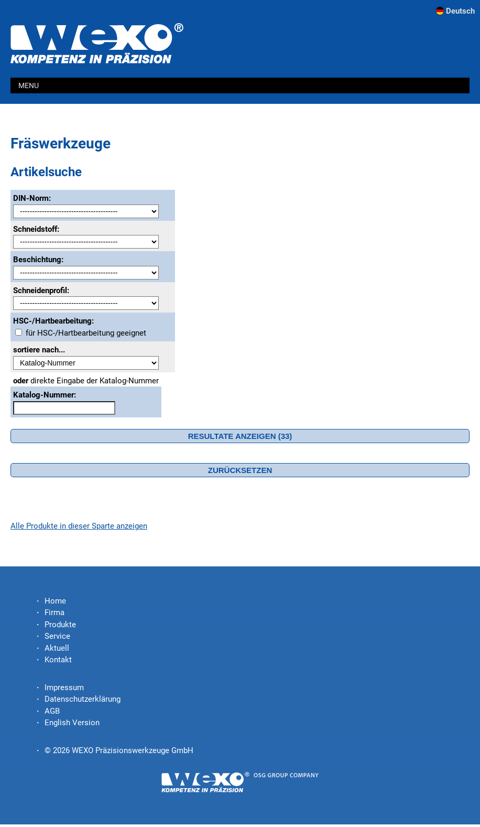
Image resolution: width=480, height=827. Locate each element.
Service (57, 636)
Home (55, 601)
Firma (54, 612)
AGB (52, 711)
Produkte (60, 624)
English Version (72, 722)
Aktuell (57, 648)
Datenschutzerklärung (83, 699)
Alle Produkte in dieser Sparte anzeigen (78, 526)
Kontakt (58, 659)
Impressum (64, 687)
